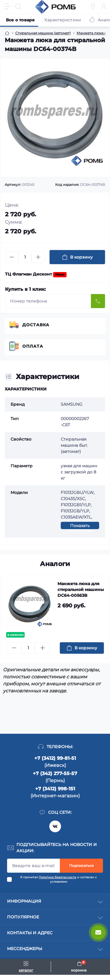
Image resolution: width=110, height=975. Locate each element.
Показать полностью (80, 526)
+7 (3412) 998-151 (55, 788)
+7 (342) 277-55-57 (55, 773)
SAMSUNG (71, 404)
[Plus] (38, 257)
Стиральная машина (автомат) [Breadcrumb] (43, 33)
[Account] (103, 6)
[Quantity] (25, 257)
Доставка (35, 324)
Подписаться (81, 865)
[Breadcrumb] (7, 33)
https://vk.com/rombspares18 (55, 826)
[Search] (18, 6)
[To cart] (82, 648)
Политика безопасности (57, 877)
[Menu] (8, 6)
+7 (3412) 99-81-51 (55, 758)
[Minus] (11, 257)
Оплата (32, 346)
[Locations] (93, 6)
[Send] (98, 301)
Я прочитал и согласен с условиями (58, 879)
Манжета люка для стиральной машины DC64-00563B (80, 589)
